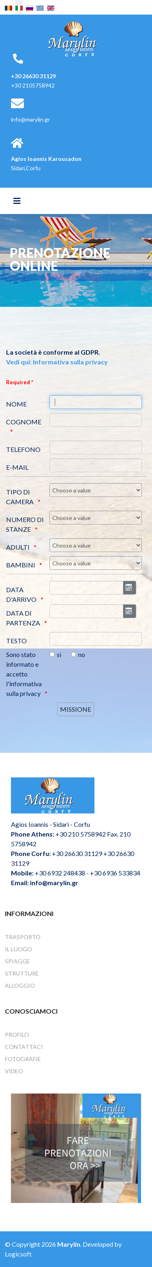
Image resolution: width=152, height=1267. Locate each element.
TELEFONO (23, 449)
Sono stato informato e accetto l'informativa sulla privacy (24, 674)
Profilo (17, 1034)
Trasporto (23, 936)
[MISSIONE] (75, 709)
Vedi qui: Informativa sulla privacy (57, 362)
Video (14, 1071)
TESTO (16, 640)
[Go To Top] (134, 1249)
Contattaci (24, 1046)
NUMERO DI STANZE (25, 524)
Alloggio (20, 985)
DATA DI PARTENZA (23, 618)
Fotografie (23, 1058)
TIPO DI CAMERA (20, 496)
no (81, 654)
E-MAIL (17, 467)
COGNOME (23, 422)
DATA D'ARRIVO (21, 594)
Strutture (22, 973)
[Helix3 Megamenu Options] (17, 201)
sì (59, 654)
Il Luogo (18, 949)
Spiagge (17, 961)
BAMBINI (20, 565)
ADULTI (18, 547)
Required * (19, 382)
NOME (16, 404)
